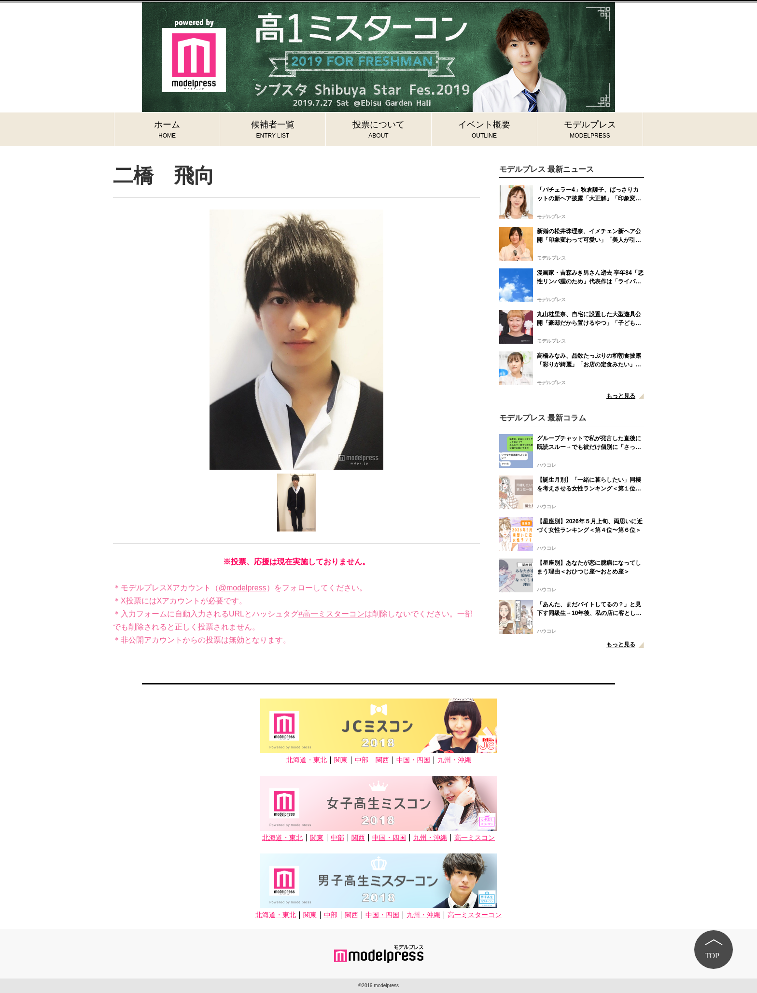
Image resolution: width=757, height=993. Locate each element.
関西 (382, 760)
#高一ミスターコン (331, 614)
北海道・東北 (306, 760)
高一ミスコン (474, 837)
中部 (361, 760)
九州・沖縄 (454, 760)
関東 (341, 760)
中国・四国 (413, 760)
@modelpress (242, 588)
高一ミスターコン (475, 915)
